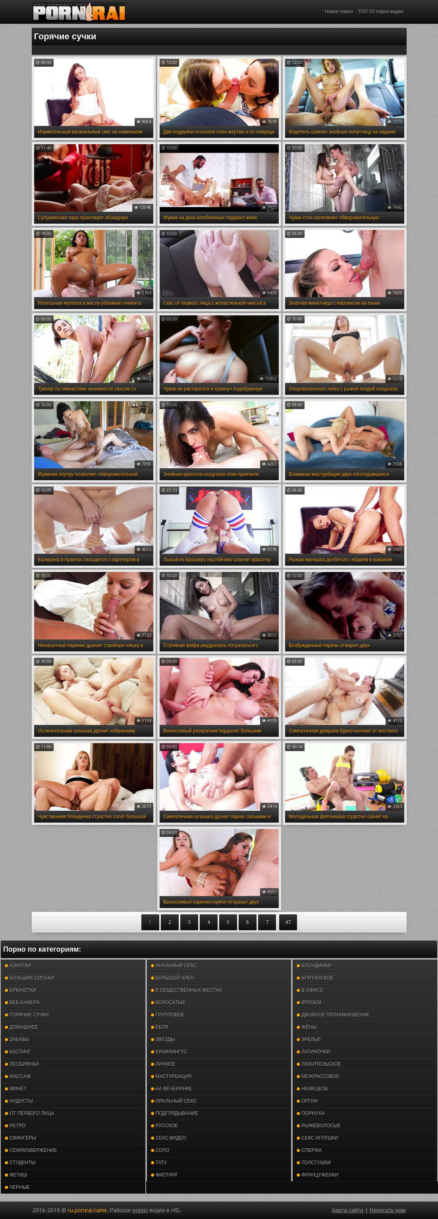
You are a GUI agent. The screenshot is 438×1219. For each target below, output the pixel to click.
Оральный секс (174, 1101)
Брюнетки (21, 990)
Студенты (20, 1162)
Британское (315, 978)
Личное (163, 1064)
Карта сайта (347, 1210)
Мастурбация (171, 1076)
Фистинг (164, 1175)
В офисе (310, 990)
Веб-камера (22, 1002)
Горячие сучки (27, 1015)
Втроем (309, 1002)
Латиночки (313, 1052)
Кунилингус (169, 1052)
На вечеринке (171, 1088)
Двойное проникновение (333, 1015)
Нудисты (19, 1101)
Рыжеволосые (319, 1125)
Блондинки (314, 965)
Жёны (306, 1027)
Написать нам (388, 1210)
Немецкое (312, 1088)
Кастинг (18, 1052)
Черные (17, 1187)
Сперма (309, 1150)
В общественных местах (186, 990)
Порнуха (310, 1113)
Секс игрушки (317, 1138)
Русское (164, 1125)
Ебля (159, 1027)
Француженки (317, 1175)
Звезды (163, 1039)
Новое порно (339, 11)
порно (140, 1210)
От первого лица (29, 1113)
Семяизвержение (31, 1150)
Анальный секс (174, 965)
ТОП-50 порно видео (380, 11)
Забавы (17, 1039)
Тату (159, 1162)
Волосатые (168, 1002)
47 (288, 922)
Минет (16, 1088)
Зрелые (309, 1039)
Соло (160, 1150)
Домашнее (21, 1027)
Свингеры (20, 1138)
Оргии (307, 1101)
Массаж (18, 1076)
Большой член (172, 978)
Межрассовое (318, 1076)
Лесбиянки (22, 1064)
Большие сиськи (29, 978)
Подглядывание (175, 1113)
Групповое (168, 1015)
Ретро (15, 1125)
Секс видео (168, 1138)
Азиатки (18, 965)
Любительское (319, 1064)
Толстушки (314, 1162)
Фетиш (16, 1175)
